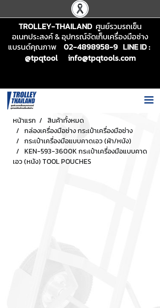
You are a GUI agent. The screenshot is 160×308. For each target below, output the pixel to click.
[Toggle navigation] (149, 100)
